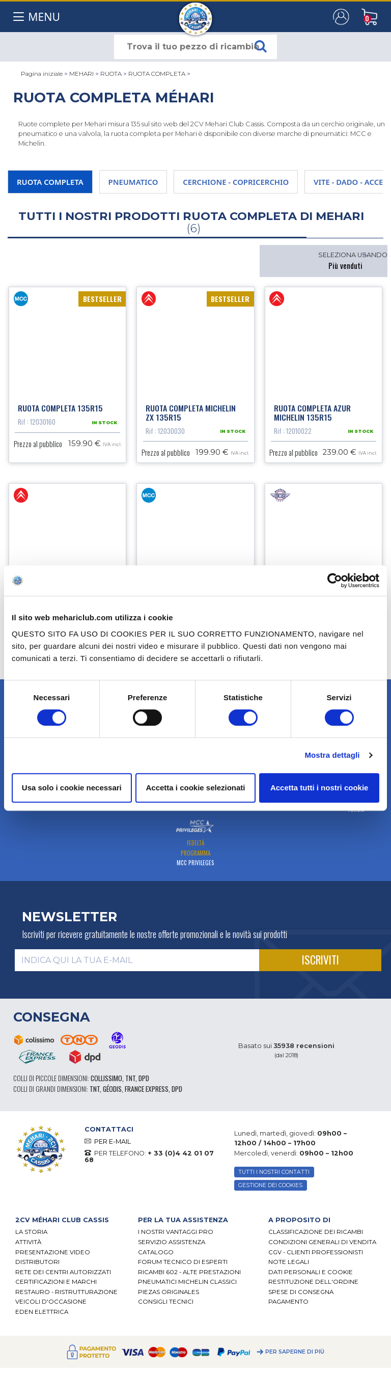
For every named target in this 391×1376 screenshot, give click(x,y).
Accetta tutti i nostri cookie (319, 787)
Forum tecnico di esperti (183, 1266)
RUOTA (111, 73)
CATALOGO (156, 1256)
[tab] (69, 1224)
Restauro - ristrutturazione (66, 1296)
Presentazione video (52, 1256)
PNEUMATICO (133, 182)
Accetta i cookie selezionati (195, 787)
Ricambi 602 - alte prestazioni (189, 1276)
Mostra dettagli (331, 755)
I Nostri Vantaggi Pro (175, 1236)
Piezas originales (168, 1296)
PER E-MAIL (112, 1145)
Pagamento (288, 1305)
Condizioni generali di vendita (322, 1246)
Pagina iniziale (42, 73)
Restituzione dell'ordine (313, 1285)
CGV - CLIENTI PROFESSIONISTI (315, 1256)
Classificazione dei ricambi (315, 1236)
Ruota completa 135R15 (60, 410)
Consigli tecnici (165, 1305)
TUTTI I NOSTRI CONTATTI (274, 1176)
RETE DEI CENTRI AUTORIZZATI (63, 1276)
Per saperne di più (294, 1356)
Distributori (37, 1266)
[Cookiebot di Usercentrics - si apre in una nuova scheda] (334, 580)
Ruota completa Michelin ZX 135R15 (191, 414)
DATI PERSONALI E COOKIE (310, 1276)
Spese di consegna (300, 1296)
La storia (31, 1236)
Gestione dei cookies (270, 1189)
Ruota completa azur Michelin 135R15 (312, 414)
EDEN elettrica (41, 1315)
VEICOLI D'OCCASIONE (51, 1305)
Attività (28, 1246)
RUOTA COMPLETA (156, 73)
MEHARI (81, 73)
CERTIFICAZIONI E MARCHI (56, 1285)
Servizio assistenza (171, 1246)
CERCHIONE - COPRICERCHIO (236, 182)
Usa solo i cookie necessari (72, 787)
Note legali (288, 1266)
